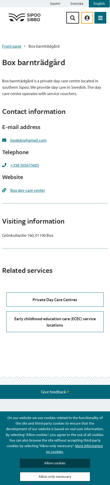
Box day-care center (27, 190)
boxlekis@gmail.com (28, 140)
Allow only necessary (55, 476)
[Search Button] (72, 18)
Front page (11, 46)
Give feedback (55, 392)
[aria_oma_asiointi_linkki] (87, 18)
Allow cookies (55, 463)
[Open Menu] (100, 18)
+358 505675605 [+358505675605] (24, 165)
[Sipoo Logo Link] (24, 21)
